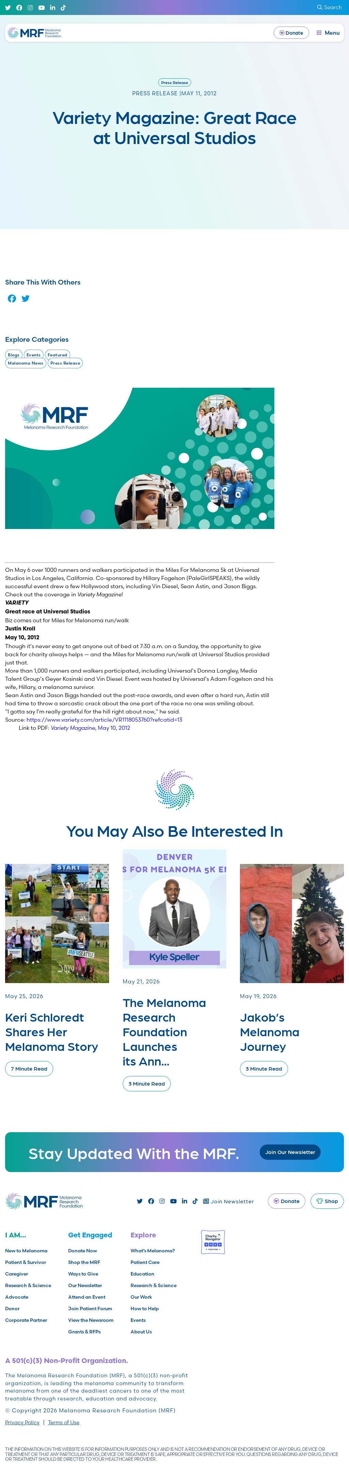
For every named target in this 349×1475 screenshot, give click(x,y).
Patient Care (145, 1262)
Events (34, 354)
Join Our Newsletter (290, 1152)
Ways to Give (83, 1274)
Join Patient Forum (90, 1308)
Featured (57, 354)
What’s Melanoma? (153, 1251)
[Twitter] (8, 8)
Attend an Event (86, 1297)
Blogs (14, 354)
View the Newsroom (90, 1320)
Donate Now (82, 1251)
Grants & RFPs (84, 1332)
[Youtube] (41, 8)
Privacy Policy (22, 1422)
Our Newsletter (85, 1285)
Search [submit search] (329, 7)
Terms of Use (63, 1422)
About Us (141, 1332)
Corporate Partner (26, 1320)
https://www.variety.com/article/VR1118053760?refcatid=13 (104, 719)
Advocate (16, 1297)
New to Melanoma (26, 1251)
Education (142, 1274)
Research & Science (28, 1285)
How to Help (145, 1308)
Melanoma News (26, 363)
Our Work (141, 1297)
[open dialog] (328, 32)
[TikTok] (63, 8)
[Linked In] (52, 8)
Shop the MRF (84, 1262)
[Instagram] (30, 8)
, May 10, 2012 (90, 727)
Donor (12, 1308)
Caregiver (16, 1274)
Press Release (174, 82)
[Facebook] (19, 8)
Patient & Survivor (25, 1262)
